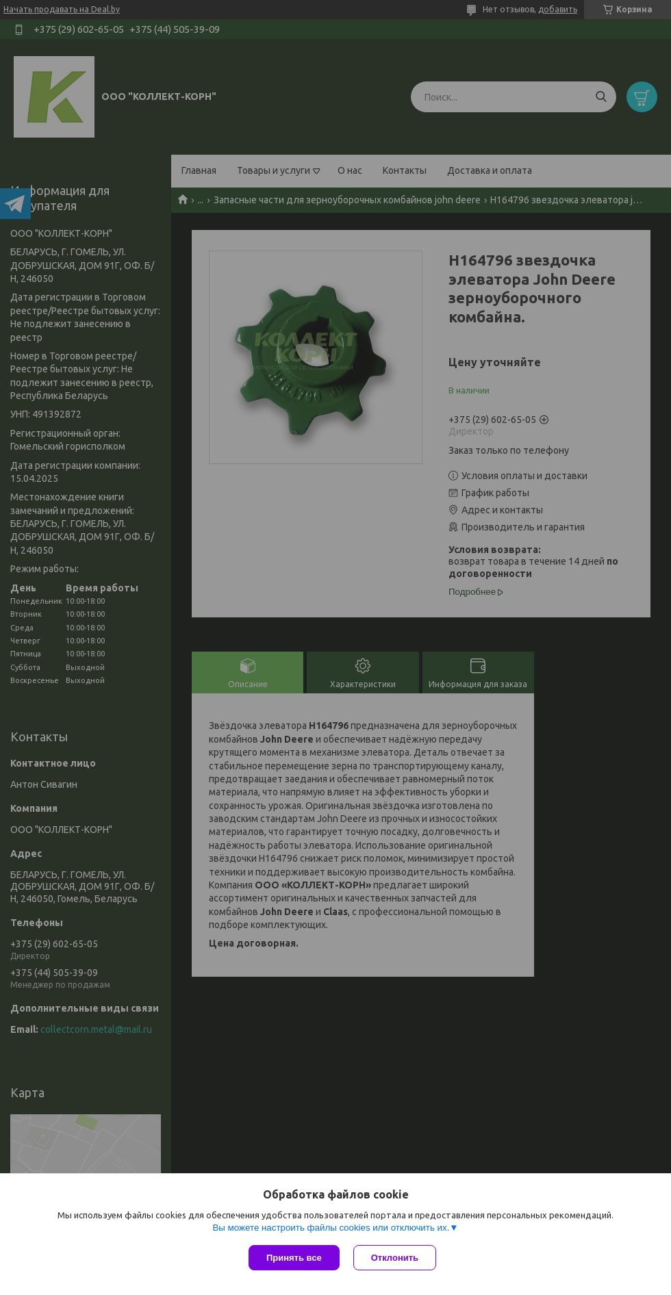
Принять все (294, 1258)
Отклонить (394, 1258)
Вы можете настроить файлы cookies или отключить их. (330, 1227)
